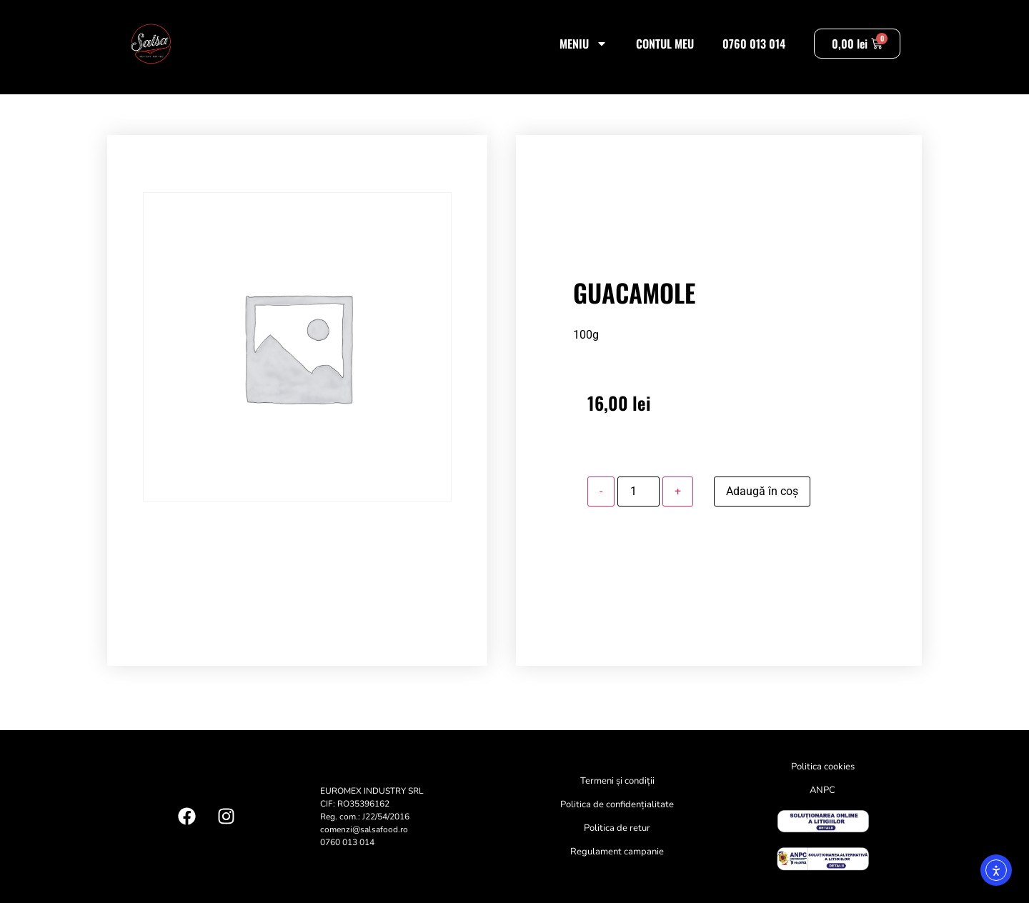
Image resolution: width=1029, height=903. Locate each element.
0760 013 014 (753, 43)
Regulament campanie (617, 851)
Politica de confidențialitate (617, 804)
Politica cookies (823, 766)
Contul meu (665, 43)
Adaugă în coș (762, 491)
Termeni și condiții (617, 780)
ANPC (822, 790)
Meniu (583, 43)
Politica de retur (617, 828)
